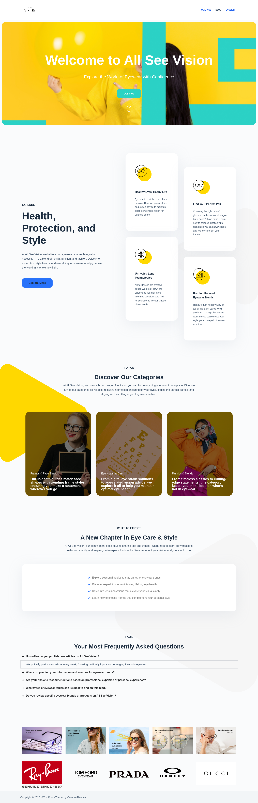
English (232, 10)
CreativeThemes (76, 797)
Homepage (205, 10)
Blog (218, 10)
